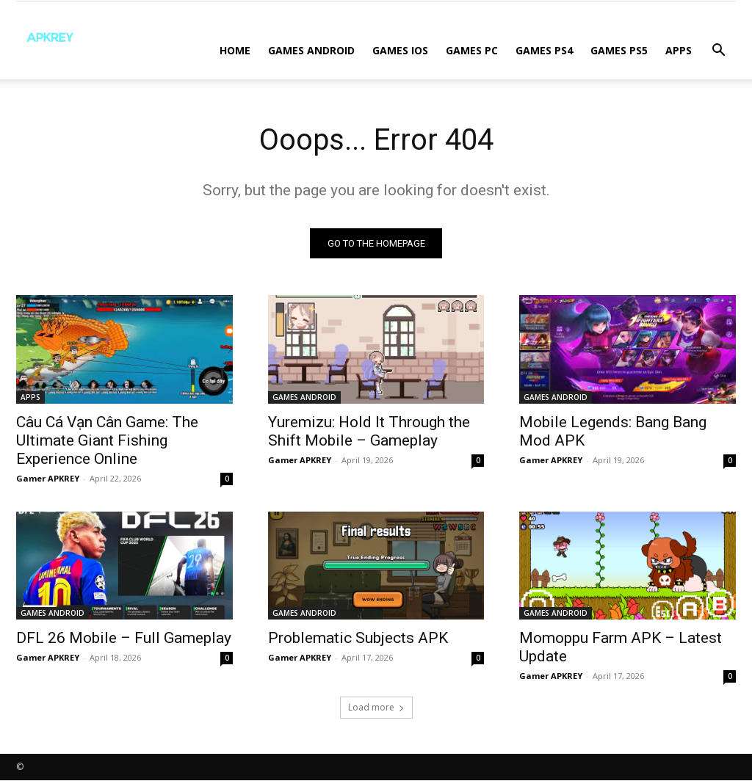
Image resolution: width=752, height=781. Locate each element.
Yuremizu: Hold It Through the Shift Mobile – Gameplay (369, 430)
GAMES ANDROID (311, 50)
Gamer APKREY (47, 477)
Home (235, 50)
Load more (376, 708)
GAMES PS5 (619, 50)
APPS (678, 50)
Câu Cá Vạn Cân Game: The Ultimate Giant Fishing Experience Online (107, 440)
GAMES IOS (400, 50)
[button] (718, 52)
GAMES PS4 (544, 50)
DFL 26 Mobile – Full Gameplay (123, 638)
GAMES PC (472, 50)
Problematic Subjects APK (358, 638)
